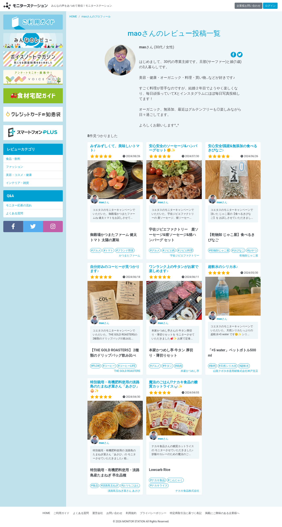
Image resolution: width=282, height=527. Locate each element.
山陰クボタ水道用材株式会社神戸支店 (235, 371)
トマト (109, 250)
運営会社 (97, 513)
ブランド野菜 (126, 250)
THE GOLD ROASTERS (127, 371)
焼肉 (179, 365)
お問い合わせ (114, 513)
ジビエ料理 (186, 250)
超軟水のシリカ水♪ (223, 267)
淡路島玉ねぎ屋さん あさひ (124, 490)
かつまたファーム (129, 255)
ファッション (14, 166)
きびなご (239, 250)
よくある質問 (14, 213)
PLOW (96, 365)
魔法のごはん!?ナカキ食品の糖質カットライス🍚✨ (173, 384)
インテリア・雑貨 (17, 182)
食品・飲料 (13, 158)
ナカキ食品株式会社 (187, 490)
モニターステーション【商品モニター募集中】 (26, 5)
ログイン (270, 5)
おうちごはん (131, 485)
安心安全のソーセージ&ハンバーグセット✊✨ (173, 148)
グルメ (97, 250)
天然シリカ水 (228, 365)
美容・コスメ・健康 (19, 175)
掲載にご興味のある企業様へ (222, 513)
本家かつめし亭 (190, 371)
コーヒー (109, 365)
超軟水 (245, 365)
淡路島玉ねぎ (110, 485)
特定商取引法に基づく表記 (186, 513)
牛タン (168, 365)
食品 (95, 485)
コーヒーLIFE (127, 365)
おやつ (253, 250)
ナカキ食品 (158, 480)
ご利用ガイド (61, 513)
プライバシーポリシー (153, 513)
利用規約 (131, 513)
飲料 (213, 365)
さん (104, 202)
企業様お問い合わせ (248, 5)
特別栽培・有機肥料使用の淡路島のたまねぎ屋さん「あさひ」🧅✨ (114, 386)
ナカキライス (159, 485)
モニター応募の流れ (19, 205)
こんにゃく (176, 480)
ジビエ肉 (169, 250)
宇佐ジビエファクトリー (184, 255)
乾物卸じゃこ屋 (220, 250)
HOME (46, 513)
